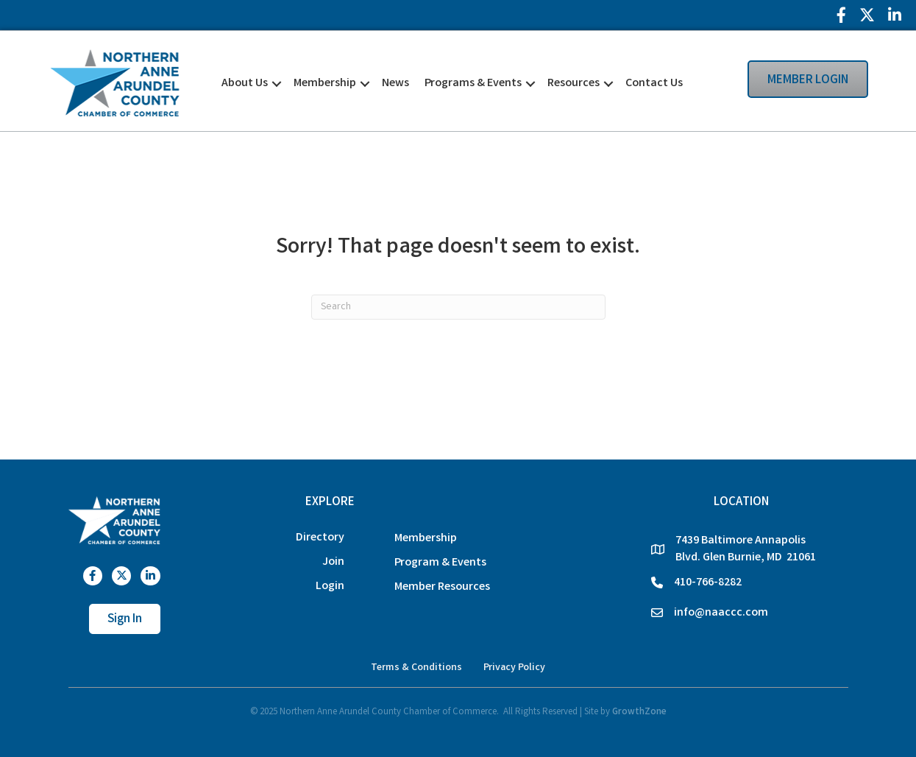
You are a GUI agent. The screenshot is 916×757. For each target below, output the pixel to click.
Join (333, 562)
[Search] (458, 307)
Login (330, 586)
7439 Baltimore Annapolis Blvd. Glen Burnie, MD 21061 (745, 549)
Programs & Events (473, 83)
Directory (320, 537)
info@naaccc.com (721, 613)
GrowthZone (639, 712)
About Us (244, 83)
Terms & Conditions (416, 668)
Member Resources (442, 587)
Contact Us (654, 83)
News (395, 83)
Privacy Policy (514, 668)
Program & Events (440, 562)
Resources (573, 83)
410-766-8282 (708, 582)
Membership (325, 83)
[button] (698, 82)
